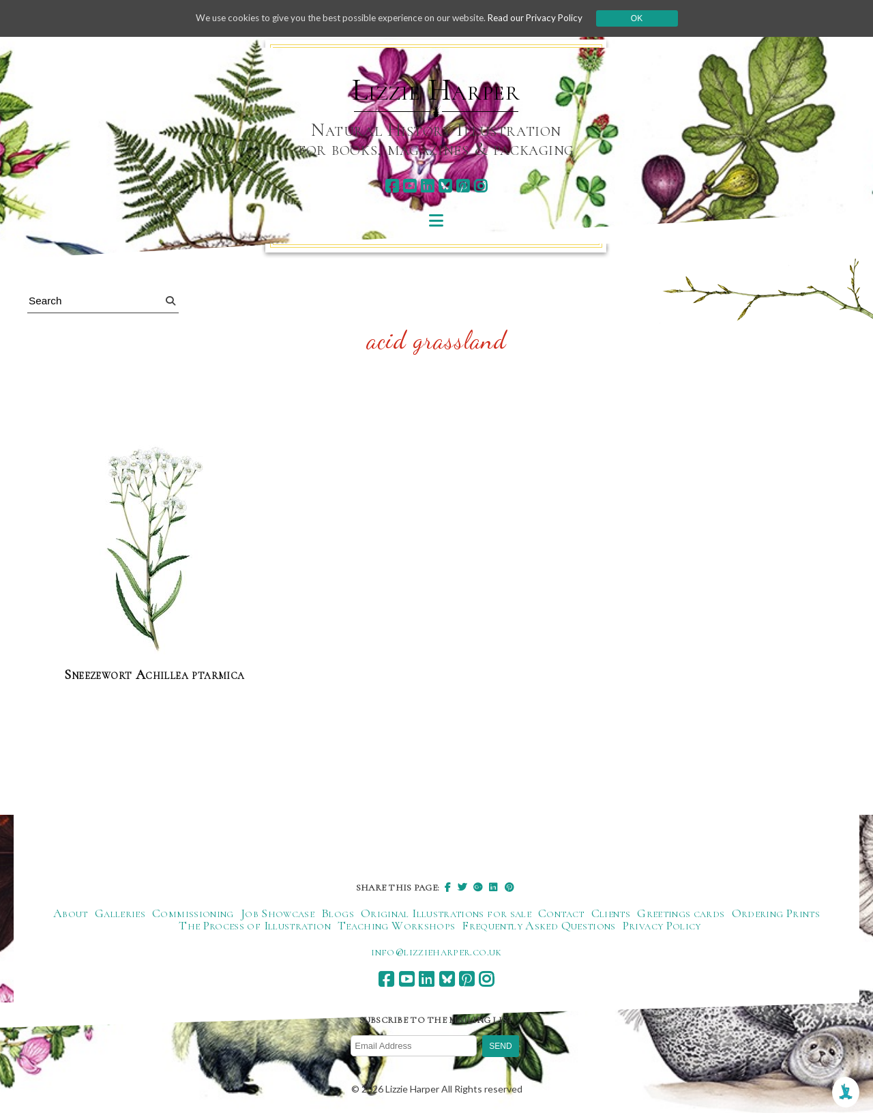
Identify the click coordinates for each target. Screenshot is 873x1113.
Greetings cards (680, 913)
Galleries (120, 913)
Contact (561, 913)
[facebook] (391, 186)
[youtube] (409, 186)
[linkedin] (427, 186)
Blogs (337, 913)
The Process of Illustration (255, 925)
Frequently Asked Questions (538, 925)
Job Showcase (277, 913)
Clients (611, 913)
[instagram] (480, 186)
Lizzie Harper (436, 90)
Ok (649, 18)
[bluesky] (445, 186)
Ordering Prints (776, 913)
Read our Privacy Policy (546, 18)
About (70, 913)
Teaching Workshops (396, 925)
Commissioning (193, 913)
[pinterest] (462, 186)
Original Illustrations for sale (446, 913)
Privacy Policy (662, 925)
